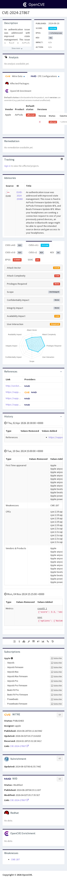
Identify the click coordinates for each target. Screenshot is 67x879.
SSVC (34, 259)
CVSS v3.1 (39, 245)
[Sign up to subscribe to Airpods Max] (56, 672)
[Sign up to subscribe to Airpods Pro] (56, 681)
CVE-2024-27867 (16, 12)
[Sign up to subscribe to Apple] (56, 658)
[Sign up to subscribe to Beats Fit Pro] (56, 690)
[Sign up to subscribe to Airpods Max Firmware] (56, 676)
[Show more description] (17, 48)
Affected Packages (17, 83)
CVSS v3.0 (13, 252)
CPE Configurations (45, 76)
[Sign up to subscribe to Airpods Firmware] (56, 667)
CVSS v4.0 (13, 245)
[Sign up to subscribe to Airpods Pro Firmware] (56, 685)
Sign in (7, 165)
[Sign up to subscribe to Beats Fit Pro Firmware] (56, 695)
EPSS (13, 259)
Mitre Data (15, 76)
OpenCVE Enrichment (18, 91)
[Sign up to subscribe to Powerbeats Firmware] (56, 704)
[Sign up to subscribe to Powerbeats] (56, 699)
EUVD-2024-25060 (20, 195)
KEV (55, 252)
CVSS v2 (36, 252)
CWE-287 (15, 859)
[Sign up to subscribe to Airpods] (56, 663)
